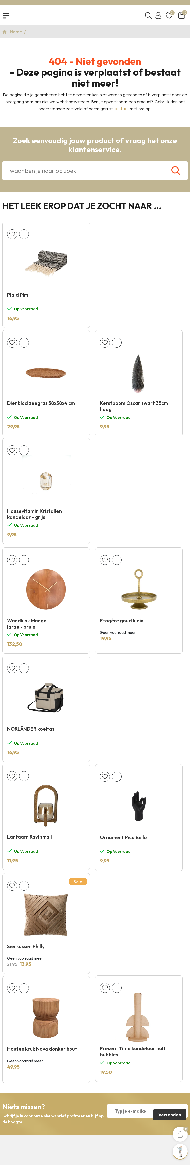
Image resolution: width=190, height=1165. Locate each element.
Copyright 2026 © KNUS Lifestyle (95, 1128)
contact (121, 110)
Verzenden (169, 900)
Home (16, 33)
